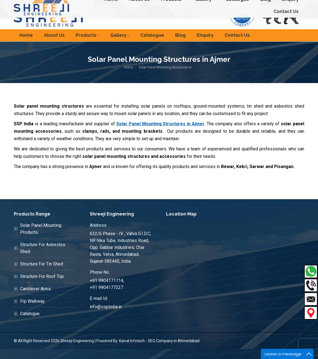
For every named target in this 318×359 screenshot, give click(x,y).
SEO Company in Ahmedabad (173, 351)
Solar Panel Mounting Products (40, 239)
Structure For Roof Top (42, 286)
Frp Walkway (32, 311)
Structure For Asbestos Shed (42, 258)
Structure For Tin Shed (41, 273)
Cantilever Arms (35, 298)
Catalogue (30, 323)
